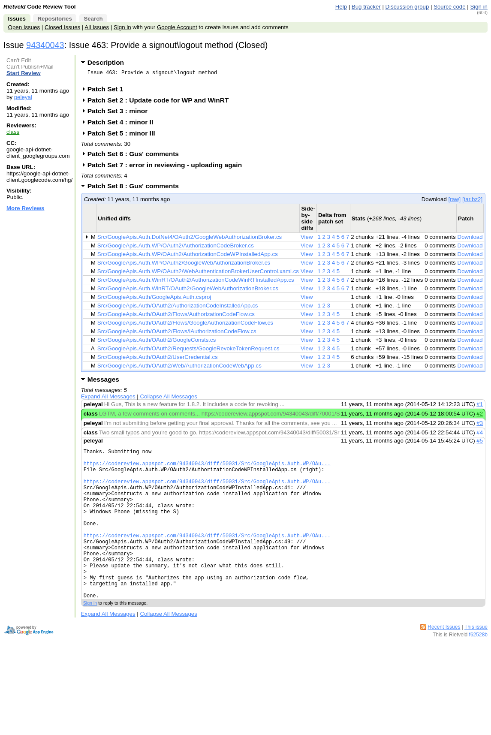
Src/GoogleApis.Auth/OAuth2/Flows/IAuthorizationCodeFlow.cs (176, 334)
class (12, 132)
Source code (449, 6)
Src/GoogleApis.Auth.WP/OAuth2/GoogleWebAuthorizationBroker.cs (183, 265)
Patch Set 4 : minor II (123, 124)
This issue (476, 662)
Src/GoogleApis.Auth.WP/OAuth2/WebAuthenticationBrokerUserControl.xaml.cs (198, 274)
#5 (479, 443)
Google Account (177, 27)
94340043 (45, 45)
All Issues (96, 27)
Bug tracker (366, 6)
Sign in (479, 6)
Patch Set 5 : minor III (124, 135)
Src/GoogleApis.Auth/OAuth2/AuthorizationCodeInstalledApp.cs (177, 308)
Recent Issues (444, 662)
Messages (103, 382)
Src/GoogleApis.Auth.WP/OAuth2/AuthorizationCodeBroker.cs (175, 248)
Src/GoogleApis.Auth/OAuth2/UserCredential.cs (157, 359)
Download (470, 239)
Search (93, 18)
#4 (479, 435)
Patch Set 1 (108, 91)
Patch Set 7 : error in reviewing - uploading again (167, 167)
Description (105, 62)
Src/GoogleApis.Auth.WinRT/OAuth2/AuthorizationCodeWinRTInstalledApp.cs (195, 282)
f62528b (478, 669)
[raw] (454, 202)
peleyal (23, 97)
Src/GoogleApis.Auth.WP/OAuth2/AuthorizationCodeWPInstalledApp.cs (187, 256)
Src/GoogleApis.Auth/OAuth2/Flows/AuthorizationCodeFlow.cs (176, 316)
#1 (479, 407)
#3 (479, 425)
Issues (17, 18)
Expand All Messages (108, 399)
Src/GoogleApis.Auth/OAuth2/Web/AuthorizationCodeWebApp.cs (179, 368)
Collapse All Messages (168, 399)
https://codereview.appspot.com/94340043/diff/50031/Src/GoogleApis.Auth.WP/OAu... (207, 469)
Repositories (54, 18)
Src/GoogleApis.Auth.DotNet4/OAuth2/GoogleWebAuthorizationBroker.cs (189, 239)
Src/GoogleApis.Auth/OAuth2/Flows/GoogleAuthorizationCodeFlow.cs (185, 325)
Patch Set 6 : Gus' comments (135, 156)
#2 (479, 416)
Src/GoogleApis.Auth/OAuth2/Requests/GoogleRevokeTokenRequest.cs (188, 351)
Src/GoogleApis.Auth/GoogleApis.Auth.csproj (154, 299)
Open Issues (24, 27)
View (307, 239)
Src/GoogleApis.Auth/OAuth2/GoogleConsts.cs (156, 342)
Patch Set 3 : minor (120, 113)
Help (341, 6)
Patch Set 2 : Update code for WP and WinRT (161, 102)
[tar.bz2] (472, 202)
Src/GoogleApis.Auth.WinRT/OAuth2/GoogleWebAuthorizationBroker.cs (187, 291)
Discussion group (407, 6)
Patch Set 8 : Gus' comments (135, 188)
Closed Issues (62, 27)
